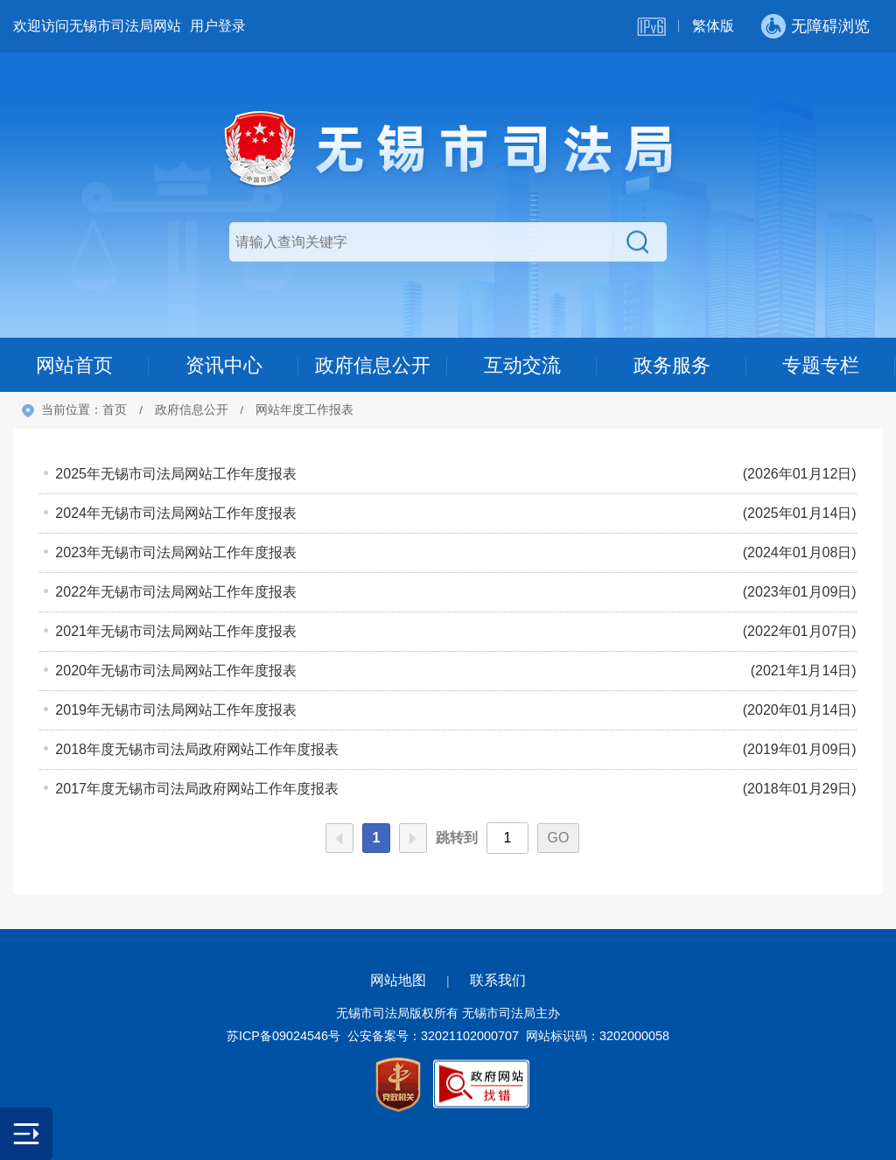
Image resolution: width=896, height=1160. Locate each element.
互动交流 (522, 365)
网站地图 (398, 980)
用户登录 (218, 25)
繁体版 (713, 25)
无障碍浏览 (830, 26)
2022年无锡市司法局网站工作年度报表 (176, 591)
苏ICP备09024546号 (283, 1036)
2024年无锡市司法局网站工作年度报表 (176, 513)
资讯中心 (224, 365)
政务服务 (672, 365)
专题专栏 (820, 365)
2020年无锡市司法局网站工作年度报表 (176, 670)
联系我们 (498, 980)
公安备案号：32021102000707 (433, 1036)
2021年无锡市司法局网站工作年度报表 (176, 631)
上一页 (339, 838)
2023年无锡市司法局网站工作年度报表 (176, 552)
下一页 (413, 838)
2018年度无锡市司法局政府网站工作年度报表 (197, 749)
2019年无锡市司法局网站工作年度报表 (176, 709)
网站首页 (74, 365)
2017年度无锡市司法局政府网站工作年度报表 (197, 788)
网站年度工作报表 (305, 409)
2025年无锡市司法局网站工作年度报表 (176, 473)
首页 (114, 409)
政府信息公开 (372, 365)
